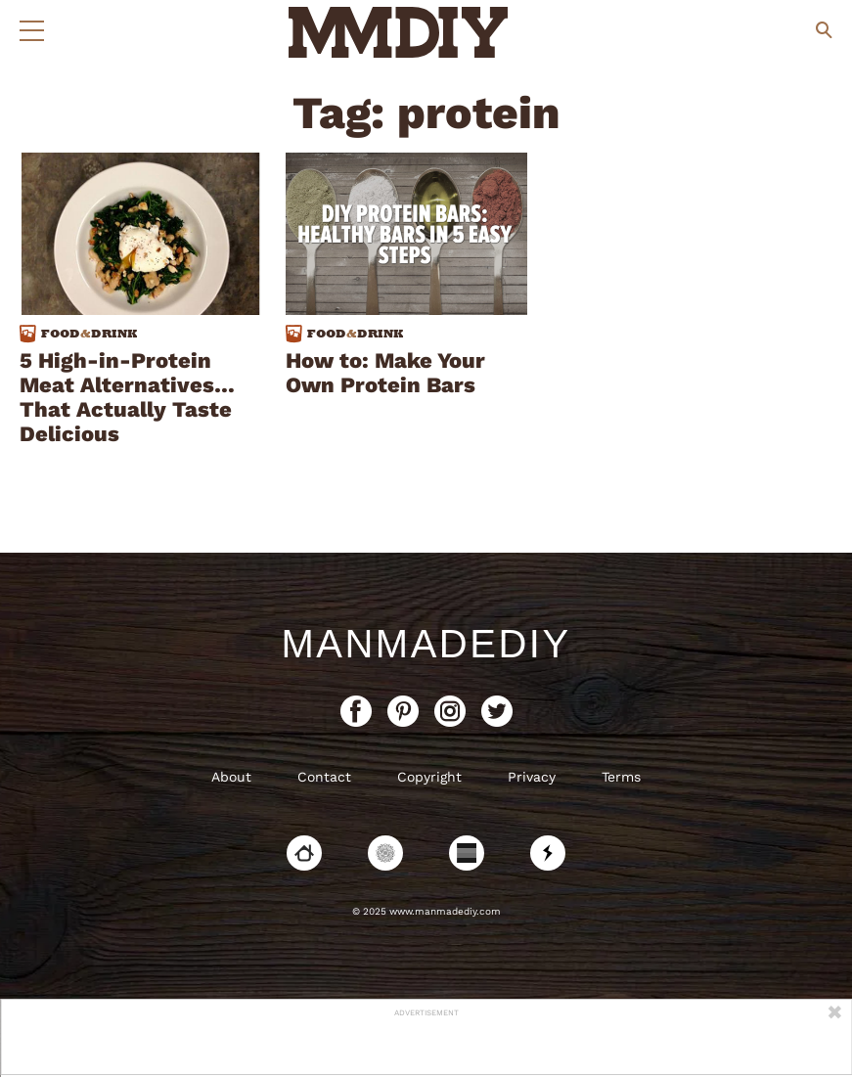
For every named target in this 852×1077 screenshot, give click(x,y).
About (231, 777)
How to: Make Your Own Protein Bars (385, 372)
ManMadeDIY (425, 643)
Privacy (532, 777)
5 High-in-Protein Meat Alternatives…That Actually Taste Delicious (127, 397)
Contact (324, 777)
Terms (621, 777)
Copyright (429, 777)
